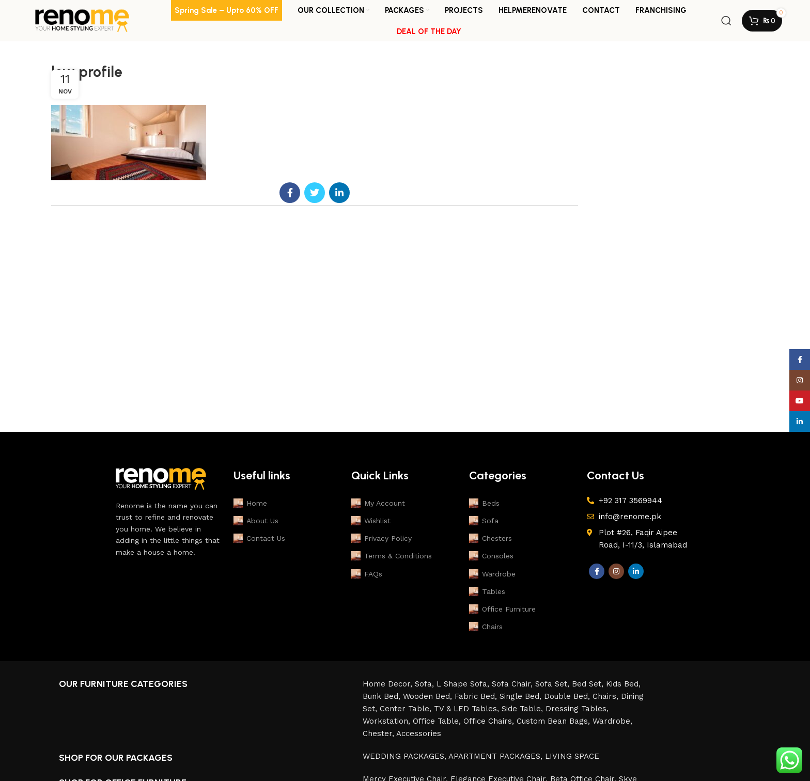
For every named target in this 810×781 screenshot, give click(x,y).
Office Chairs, (490, 721)
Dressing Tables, (577, 708)
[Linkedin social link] (339, 192)
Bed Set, (589, 684)
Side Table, (524, 708)
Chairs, (607, 696)
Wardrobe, (612, 721)
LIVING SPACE (572, 756)
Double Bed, (568, 696)
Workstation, (388, 721)
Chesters (490, 538)
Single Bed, (522, 696)
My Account (378, 503)
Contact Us (259, 538)
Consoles (491, 555)
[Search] (726, 20)
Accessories (418, 733)
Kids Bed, (623, 684)
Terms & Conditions (391, 555)
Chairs (486, 626)
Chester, (379, 733)
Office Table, (438, 721)
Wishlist (371, 520)
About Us (255, 520)
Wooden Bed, (429, 696)
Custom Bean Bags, (555, 721)
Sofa (484, 520)
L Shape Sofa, (464, 684)
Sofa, (426, 684)
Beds (484, 503)
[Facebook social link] (289, 192)
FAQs (366, 574)
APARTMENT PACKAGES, (496, 756)
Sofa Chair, (513, 684)
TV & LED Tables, (468, 708)
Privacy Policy (381, 538)
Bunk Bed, (383, 696)
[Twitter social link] (314, 192)
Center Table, (407, 708)
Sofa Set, (553, 684)
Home (250, 503)
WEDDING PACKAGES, (405, 756)
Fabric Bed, (477, 696)
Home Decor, (389, 684)
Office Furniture (502, 609)
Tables (487, 591)
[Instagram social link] (616, 571)
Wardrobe (492, 574)
